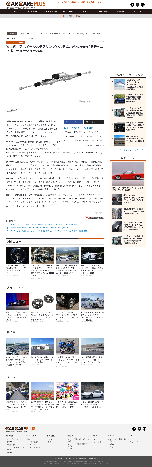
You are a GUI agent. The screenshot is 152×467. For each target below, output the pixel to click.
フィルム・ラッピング (34, 448)
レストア (84, 12)
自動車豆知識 (95, 34)
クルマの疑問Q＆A (80, 34)
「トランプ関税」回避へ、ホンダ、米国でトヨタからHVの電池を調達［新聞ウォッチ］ (41, 228)
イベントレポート (135, 442)
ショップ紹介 (102, 12)
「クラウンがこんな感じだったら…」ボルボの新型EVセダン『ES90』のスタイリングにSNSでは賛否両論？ (49, 231)
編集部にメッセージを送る (95, 145)
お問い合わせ (93, 458)
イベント (137, 12)
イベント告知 (133, 439)
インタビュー (113, 447)
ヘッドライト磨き (32, 442)
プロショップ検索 (95, 442)
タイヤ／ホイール (19, 287)
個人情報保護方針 (81, 458)
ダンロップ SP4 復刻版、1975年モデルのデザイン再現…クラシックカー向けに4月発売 (96, 141)
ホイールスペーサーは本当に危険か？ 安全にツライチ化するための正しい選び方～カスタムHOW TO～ (102, 136)
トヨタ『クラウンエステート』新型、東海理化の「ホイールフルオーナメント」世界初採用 (43, 224)
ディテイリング (50, 12)
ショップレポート (25, 34)
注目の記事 (32, 12)
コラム (70, 449)
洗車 (28, 439)
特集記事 (120, 12)
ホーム (14, 12)
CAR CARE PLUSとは (60, 458)
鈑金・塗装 (68, 12)
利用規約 (71, 458)
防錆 (79, 16)
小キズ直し (68, 16)
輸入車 (11, 332)
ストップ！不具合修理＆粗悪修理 (47, 34)
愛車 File (66, 34)
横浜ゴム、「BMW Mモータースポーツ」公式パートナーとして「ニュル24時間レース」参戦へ (99, 132)
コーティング (31, 445)
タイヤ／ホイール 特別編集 (80, 128)
